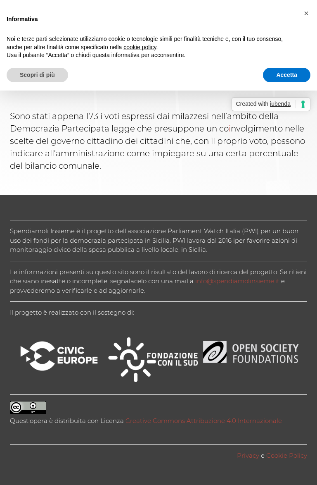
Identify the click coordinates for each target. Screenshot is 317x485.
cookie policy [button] (139, 47)
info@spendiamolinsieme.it (237, 281)
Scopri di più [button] (37, 75)
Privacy (248, 455)
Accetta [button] (286, 75)
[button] (306, 13)
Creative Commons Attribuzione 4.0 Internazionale (203, 421)
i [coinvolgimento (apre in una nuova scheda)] (230, 129)
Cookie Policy (286, 455)
